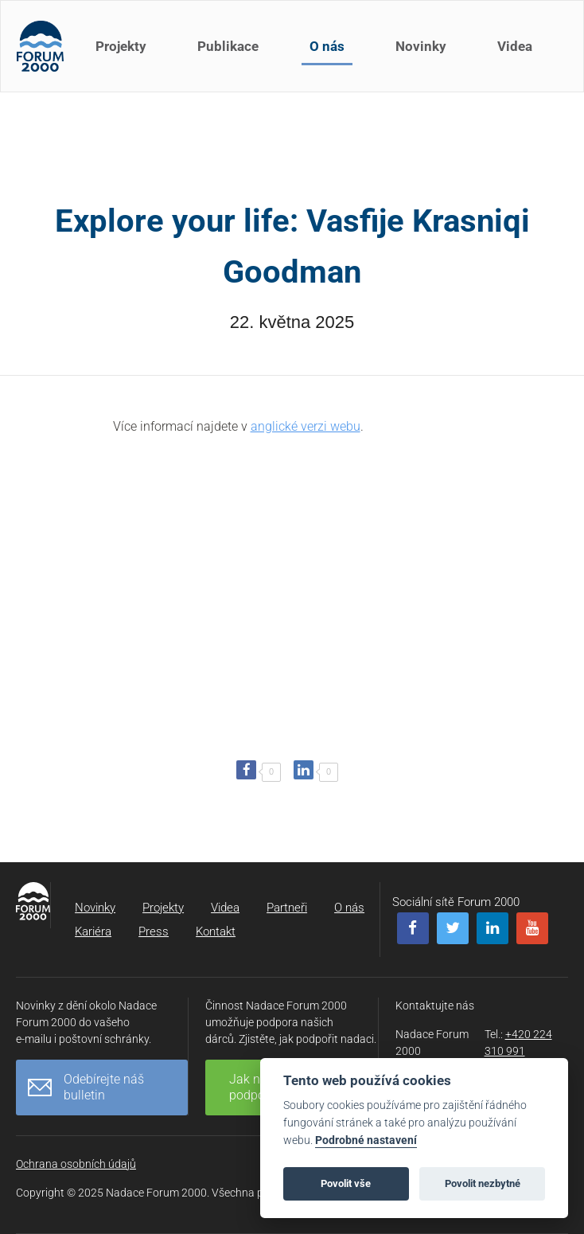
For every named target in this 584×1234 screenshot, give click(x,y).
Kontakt (216, 931)
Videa (514, 46)
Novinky (420, 46)
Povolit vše (346, 1183)
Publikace (228, 46)
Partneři (287, 907)
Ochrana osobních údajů (76, 1164)
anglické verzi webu (305, 426)
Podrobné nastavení (366, 1140)
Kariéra (93, 931)
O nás (327, 46)
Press (153, 931)
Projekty (120, 46)
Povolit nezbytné (482, 1183)
